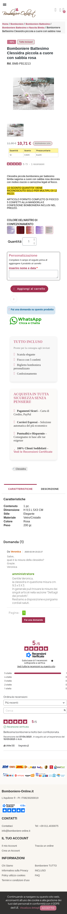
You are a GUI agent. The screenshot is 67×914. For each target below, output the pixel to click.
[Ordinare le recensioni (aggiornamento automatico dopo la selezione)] (35, 702)
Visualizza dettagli (29, 907)
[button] (55, 10)
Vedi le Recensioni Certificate (33, 451)
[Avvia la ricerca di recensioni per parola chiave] (64, 710)
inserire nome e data (22, 268)
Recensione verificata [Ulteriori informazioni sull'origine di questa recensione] (18, 726)
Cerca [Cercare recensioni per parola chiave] (33, 710)
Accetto (48, 908)
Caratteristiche (20, 489)
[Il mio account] (60, 10)
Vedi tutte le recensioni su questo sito (36, 666)
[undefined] (52, 660)
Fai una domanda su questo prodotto (31, 309)
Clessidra (21, 469)
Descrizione (50, 489)
